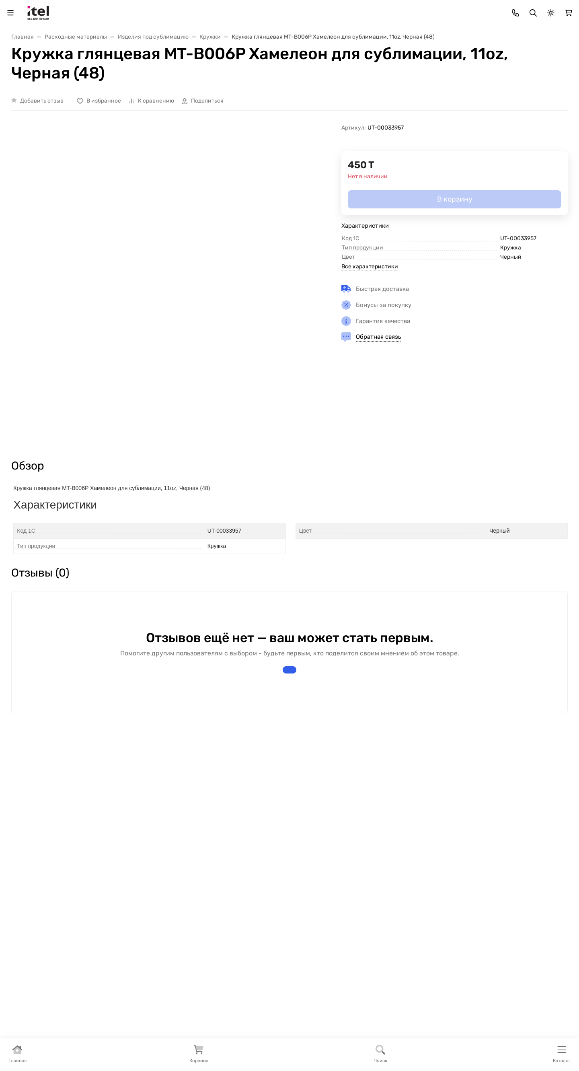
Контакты (518, 69)
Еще (553, 69)
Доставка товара (230, 863)
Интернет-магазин (53, 836)
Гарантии (219, 876)
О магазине (130, 851)
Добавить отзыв (42, 160)
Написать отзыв (289, 733)
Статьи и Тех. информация (407, 69)
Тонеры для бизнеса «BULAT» (314, 69)
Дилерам (241, 69)
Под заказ (38, 863)
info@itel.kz (447, 867)
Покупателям (225, 836)
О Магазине (27, 69)
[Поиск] (249, 29)
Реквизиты (130, 863)
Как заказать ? (77, 69)
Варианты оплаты (231, 851)
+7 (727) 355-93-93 (503, 29)
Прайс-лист (126, 69)
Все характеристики (369, 326)
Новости (126, 889)
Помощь (307, 836)
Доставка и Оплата (183, 69)
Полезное (37, 876)
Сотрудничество (230, 889)
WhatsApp (555, 29)
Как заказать (224, 902)
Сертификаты (134, 876)
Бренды (35, 851)
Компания (129, 836)
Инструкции (475, 69)
